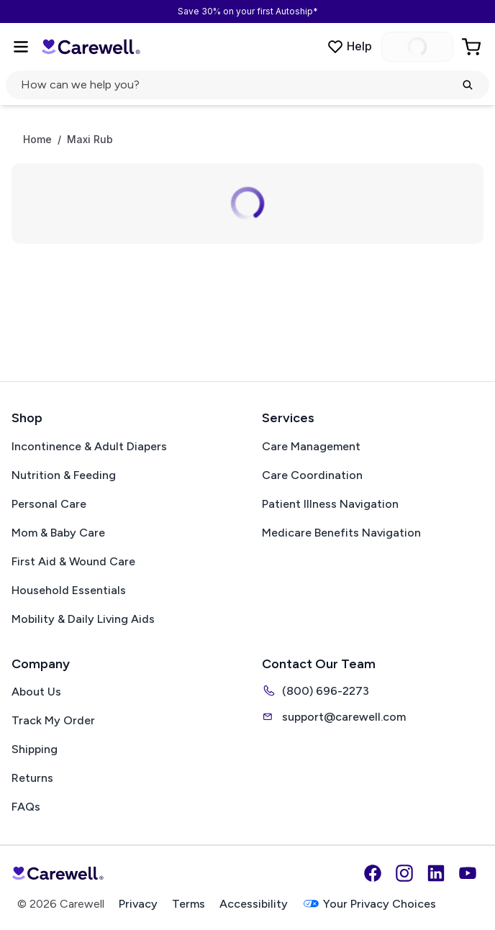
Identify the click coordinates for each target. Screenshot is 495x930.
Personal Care (49, 504)
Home (37, 139)
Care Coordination (312, 475)
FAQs (26, 806)
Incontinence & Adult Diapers (89, 446)
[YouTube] (467, 873)
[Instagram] (404, 873)
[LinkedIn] (436, 873)
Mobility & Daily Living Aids (83, 619)
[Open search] (247, 84)
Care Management (311, 446)
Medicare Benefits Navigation (341, 532)
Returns (32, 778)
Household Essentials (69, 590)
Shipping (35, 749)
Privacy (138, 904)
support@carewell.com (334, 716)
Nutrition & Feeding (64, 475)
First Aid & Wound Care (73, 561)
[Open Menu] (21, 47)
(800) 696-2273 (315, 690)
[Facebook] (373, 873)
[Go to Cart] (472, 47)
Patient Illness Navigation (330, 504)
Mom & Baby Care (58, 532)
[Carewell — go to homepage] (90, 46)
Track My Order (53, 720)
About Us (36, 691)
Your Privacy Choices (369, 904)
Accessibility (253, 904)
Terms (188, 904)
